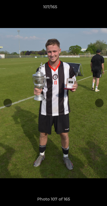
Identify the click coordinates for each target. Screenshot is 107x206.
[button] (86, 8)
